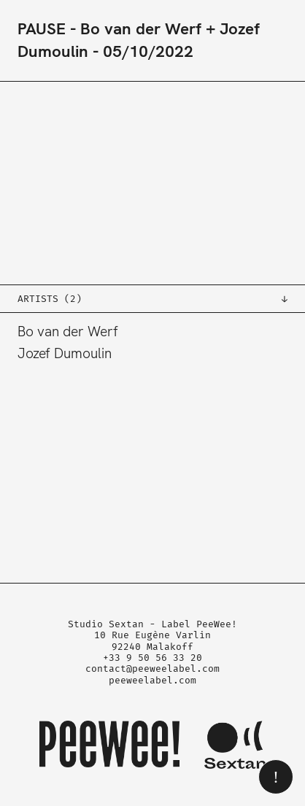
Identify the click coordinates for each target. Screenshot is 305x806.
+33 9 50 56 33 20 (152, 657)
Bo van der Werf (68, 331)
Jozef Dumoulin (65, 353)
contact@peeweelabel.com (152, 668)
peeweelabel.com (152, 680)
